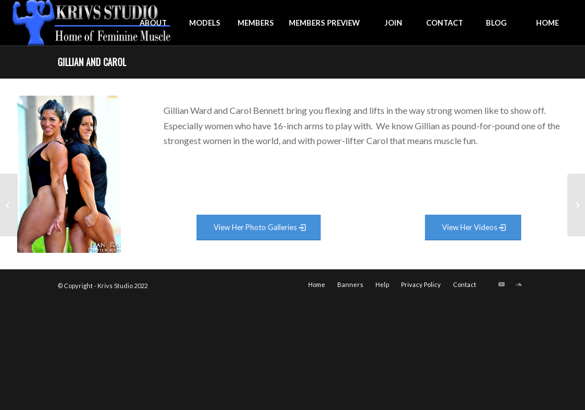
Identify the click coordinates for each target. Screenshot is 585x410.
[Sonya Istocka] (9, 205)
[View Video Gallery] (473, 227)
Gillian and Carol (92, 62)
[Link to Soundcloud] (518, 284)
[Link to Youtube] (501, 284)
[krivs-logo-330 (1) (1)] (92, 23)
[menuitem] (153, 23)
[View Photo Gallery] (259, 227)
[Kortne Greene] (576, 205)
